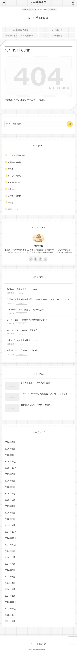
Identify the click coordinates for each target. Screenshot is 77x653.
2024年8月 (10, 557)
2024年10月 (10, 544)
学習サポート (13, 189)
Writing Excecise (15, 162)
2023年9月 (10, 621)
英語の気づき (13, 209)
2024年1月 (10, 596)
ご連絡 (10, 169)
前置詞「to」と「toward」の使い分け (23, 350)
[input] (35, 124)
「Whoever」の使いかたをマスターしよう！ (26, 310)
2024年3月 (10, 589)
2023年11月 (10, 608)
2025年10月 (10, 468)
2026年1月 (10, 449)
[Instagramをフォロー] (30, 259)
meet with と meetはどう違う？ (22, 330)
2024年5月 (10, 576)
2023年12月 (10, 602)
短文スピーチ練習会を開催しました (22, 340)
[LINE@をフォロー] (35, 259)
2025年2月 (10, 519)
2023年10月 (10, 615)
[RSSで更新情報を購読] (45, 259)
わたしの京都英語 (15, 176)
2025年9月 (10, 474)
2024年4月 (10, 583)
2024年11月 (10, 538)
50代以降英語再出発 (16, 155)
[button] (70, 124)
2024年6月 (10, 570)
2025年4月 (10, 506)
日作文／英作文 (14, 196)
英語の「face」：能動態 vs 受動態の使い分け (27, 320)
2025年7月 (10, 487)
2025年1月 (10, 525)
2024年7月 (10, 564)
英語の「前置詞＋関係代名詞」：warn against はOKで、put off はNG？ (38, 299)
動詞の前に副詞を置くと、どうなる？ (23, 289)
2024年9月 (10, 551)
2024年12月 (10, 532)
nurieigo (38, 245)
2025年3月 (10, 513)
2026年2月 (10, 442)
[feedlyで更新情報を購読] (40, 259)
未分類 (10, 203)
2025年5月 (10, 500)
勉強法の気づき (14, 182)
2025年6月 (10, 493)
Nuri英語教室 (40, 2)
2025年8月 (10, 481)
